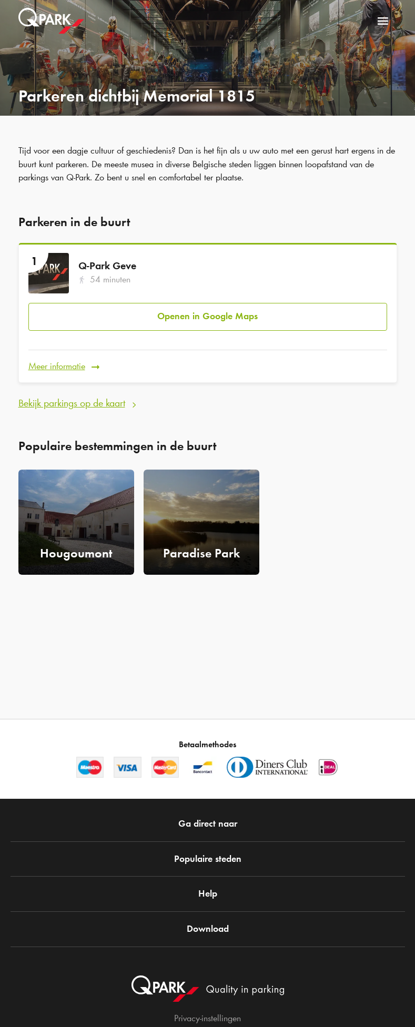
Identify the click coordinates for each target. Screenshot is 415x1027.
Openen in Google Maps (207, 316)
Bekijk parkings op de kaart (71, 402)
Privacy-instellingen (207, 1018)
